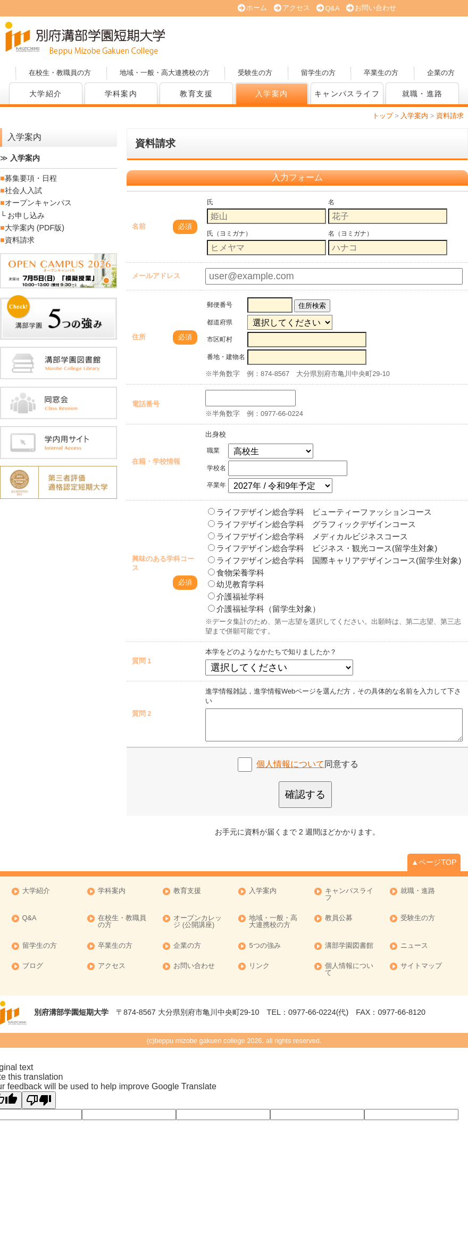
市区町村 (219, 339)
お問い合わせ (375, 8)
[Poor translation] (39, 1100)
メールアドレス (156, 276)
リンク (259, 966)
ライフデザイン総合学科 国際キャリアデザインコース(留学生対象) (334, 560)
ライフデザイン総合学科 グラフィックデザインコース (312, 524)
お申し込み (26, 215)
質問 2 (142, 713)
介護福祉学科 (236, 596)
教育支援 (196, 93)
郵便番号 (219, 305)
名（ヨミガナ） (350, 233)
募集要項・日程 (31, 178)
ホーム (256, 8)
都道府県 (219, 322)
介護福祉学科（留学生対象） (264, 608)
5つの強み (264, 945)
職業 (213, 450)
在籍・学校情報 (156, 461)
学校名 (216, 468)
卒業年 (216, 485)
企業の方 (441, 73)
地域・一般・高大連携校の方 (165, 73)
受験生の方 (255, 73)
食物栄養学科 (236, 572)
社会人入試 (23, 190)
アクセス (296, 8)
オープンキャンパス (204, 38)
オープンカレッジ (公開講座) (428, 38)
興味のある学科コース (163, 563)
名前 (139, 226)
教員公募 (339, 918)
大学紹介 (45, 93)
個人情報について (290, 764)
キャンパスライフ (349, 895)
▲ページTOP (434, 862)
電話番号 (146, 404)
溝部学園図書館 (349, 945)
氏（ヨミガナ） (229, 233)
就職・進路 (422, 93)
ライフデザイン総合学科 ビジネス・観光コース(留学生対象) (322, 548)
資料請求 (353, 38)
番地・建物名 (226, 357)
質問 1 (142, 661)
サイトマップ (421, 966)
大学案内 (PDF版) (279, 38)
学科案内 (121, 93)
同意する (307, 764)
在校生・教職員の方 (60, 73)
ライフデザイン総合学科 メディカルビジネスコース (308, 536)
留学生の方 (318, 73)
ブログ (32, 966)
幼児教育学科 (236, 584)
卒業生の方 (381, 73)
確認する (305, 794)
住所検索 (312, 306)
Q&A (332, 8)
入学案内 (271, 93)
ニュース (414, 945)
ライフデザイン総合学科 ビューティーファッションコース (320, 511)
